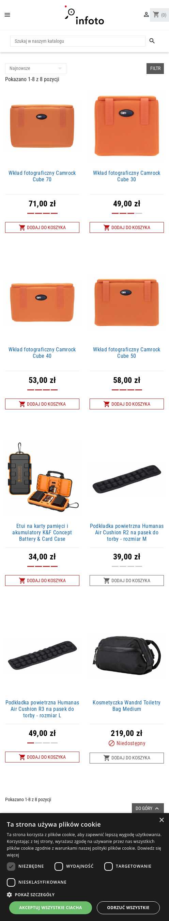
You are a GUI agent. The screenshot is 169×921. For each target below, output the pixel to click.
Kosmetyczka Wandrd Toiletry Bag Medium (126, 705)
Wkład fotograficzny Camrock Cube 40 (42, 352)
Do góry (148, 808)
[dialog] (84, 867)
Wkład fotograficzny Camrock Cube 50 (126, 352)
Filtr (155, 68)
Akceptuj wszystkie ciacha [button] (50, 907)
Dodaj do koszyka (42, 227)
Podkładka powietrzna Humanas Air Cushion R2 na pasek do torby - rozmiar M (127, 532)
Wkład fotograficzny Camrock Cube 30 (126, 176)
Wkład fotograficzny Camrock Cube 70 (42, 176)
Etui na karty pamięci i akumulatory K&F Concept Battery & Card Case (42, 532)
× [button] (161, 820)
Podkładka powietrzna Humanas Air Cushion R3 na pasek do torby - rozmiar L (42, 709)
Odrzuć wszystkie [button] (128, 907)
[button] (84, 894)
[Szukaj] (77, 41)
